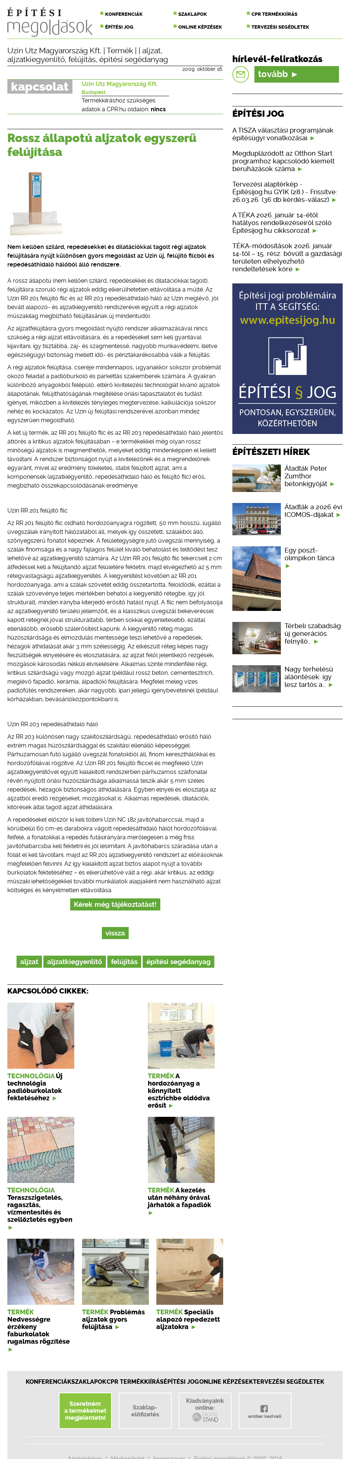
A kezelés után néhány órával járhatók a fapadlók (179, 1198)
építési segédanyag (133, 59)
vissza (115, 933)
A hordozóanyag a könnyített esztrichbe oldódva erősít (179, 1090)
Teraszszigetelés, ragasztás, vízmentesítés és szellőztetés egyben (39, 1208)
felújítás (82, 59)
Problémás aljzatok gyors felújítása (113, 1319)
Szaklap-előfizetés (145, 1411)
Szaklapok (192, 14)
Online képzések (200, 27)
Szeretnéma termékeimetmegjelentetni (85, 1410)
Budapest (94, 92)
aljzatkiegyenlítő (36, 59)
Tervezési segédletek (280, 27)
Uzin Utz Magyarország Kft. (54, 50)
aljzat (151, 50)
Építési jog (119, 27)
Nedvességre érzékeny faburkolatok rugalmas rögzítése (38, 1330)
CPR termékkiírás (274, 14)
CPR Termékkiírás (135, 1381)
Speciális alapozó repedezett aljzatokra (188, 1319)
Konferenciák (124, 14)
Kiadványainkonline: (205, 1410)
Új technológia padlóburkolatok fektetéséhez (35, 1087)
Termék (120, 50)
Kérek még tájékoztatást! (115, 904)
